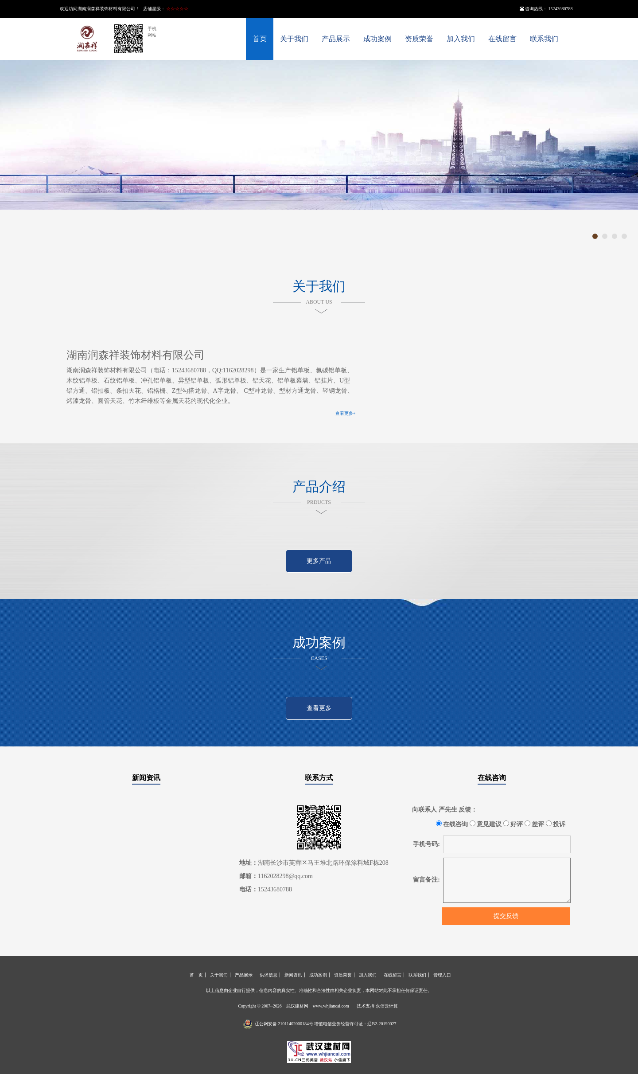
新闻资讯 (146, 777)
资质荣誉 (419, 39)
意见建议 (486, 824)
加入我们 (461, 39)
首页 (260, 39)
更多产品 (319, 561)
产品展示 (336, 39)
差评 (535, 824)
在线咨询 (492, 777)
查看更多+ (345, 413)
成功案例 (377, 39)
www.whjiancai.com (331, 1006)
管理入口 (442, 974)
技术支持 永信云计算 (377, 1006)
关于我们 (294, 39)
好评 (513, 824)
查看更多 (319, 708)
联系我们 (544, 39)
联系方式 (319, 777)
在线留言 (502, 39)
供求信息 (268, 974)
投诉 (556, 824)
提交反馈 (506, 916)
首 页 (196, 974)
